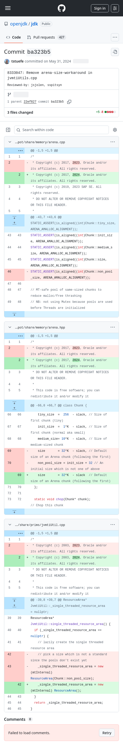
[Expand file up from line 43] (14, 223)
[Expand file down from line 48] (14, 314)
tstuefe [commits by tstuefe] (17, 61)
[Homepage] (62, 8)
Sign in (100, 8)
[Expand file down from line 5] (14, 217)
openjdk (19, 24)
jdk (34, 24)
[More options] (113, 142)
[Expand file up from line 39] (14, 606)
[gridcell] (61, 151)
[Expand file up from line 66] (14, 409)
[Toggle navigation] (8, 8)
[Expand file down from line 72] (14, 512)
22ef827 (30, 102)
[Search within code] (59, 130)
